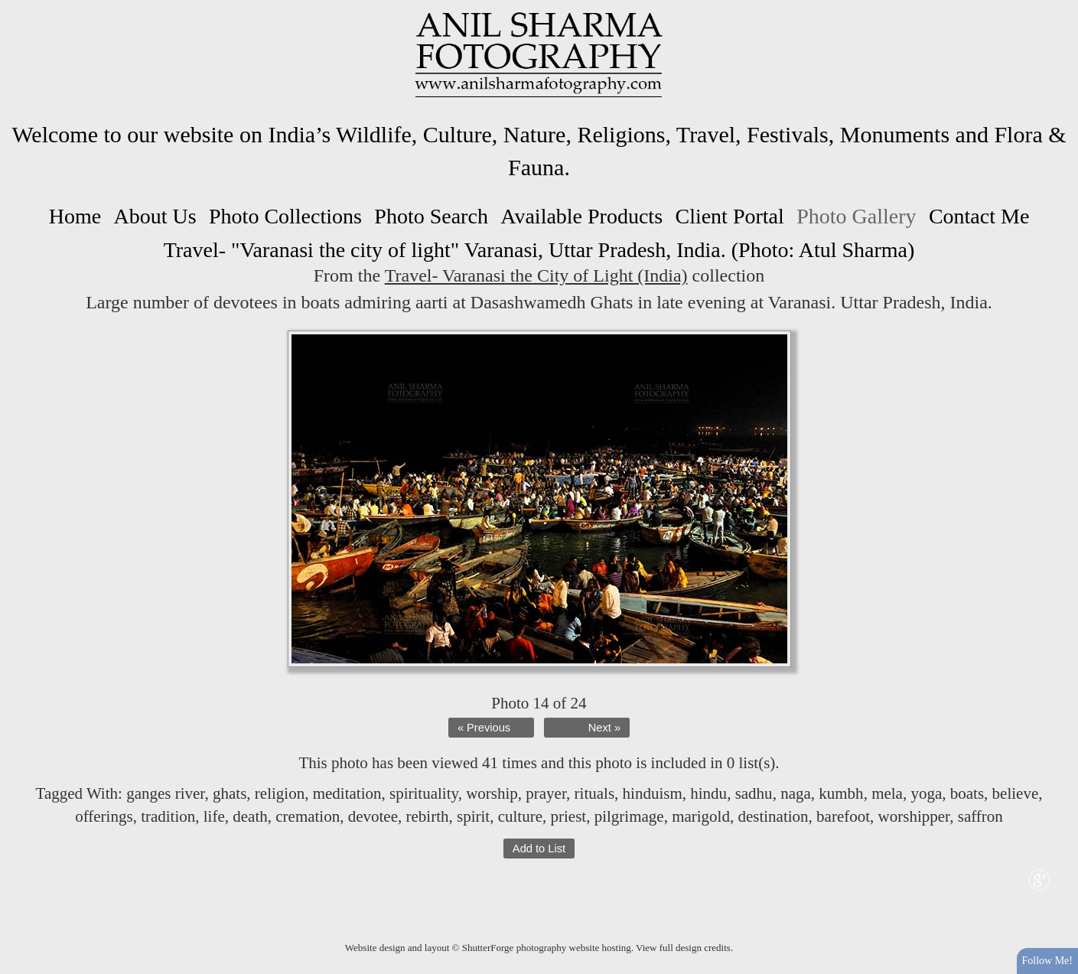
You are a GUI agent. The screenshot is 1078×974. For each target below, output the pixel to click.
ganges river (165, 793)
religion (280, 793)
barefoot (843, 816)
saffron (980, 816)
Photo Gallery (856, 216)
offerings (103, 816)
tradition (168, 816)
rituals (595, 793)
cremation (307, 816)
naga (795, 793)
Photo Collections (285, 216)
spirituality (423, 793)
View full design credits (683, 947)
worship (492, 793)
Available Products (581, 216)
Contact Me (979, 216)
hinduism (652, 793)
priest (568, 816)
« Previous (484, 728)
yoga (926, 793)
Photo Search (431, 216)
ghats (229, 793)
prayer (546, 793)
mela (887, 793)
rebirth (427, 816)
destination (773, 816)
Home (75, 216)
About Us (155, 216)
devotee (373, 816)
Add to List (539, 848)
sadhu (754, 793)
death (250, 816)
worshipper (914, 816)
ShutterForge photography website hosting (546, 947)
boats (967, 793)
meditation (347, 793)
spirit (473, 816)
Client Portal (729, 216)
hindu (708, 793)
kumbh (841, 793)
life (214, 816)
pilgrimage (629, 816)
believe (1015, 793)
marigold (701, 816)
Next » (604, 728)
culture (520, 816)
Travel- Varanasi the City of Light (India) (536, 275)
